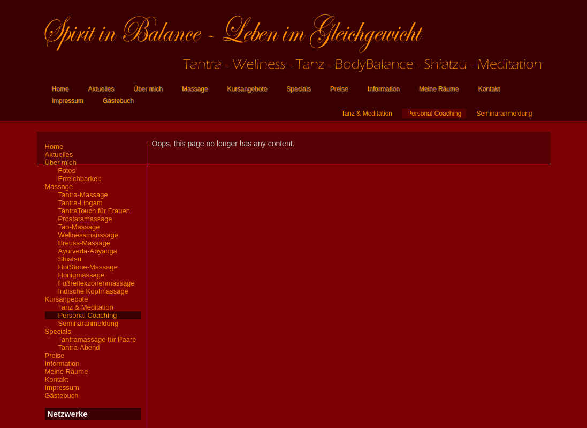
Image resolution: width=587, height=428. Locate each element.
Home (60, 89)
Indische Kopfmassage (93, 291)
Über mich (148, 89)
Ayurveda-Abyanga (87, 251)
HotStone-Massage (88, 267)
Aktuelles (101, 89)
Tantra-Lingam (80, 203)
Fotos (67, 171)
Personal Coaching (434, 113)
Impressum (67, 100)
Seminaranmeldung (504, 113)
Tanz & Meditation (366, 113)
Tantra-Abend (79, 347)
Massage (195, 89)
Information (384, 89)
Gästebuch (118, 100)
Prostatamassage (85, 219)
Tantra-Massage (83, 195)
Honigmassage (81, 275)
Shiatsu (69, 259)
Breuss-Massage (84, 243)
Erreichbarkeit (79, 179)
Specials (298, 89)
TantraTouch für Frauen (94, 211)
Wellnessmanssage (88, 235)
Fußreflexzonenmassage (96, 283)
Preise (339, 89)
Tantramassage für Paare (97, 339)
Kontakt (489, 89)
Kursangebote (247, 89)
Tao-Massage (79, 227)
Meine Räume (439, 89)
